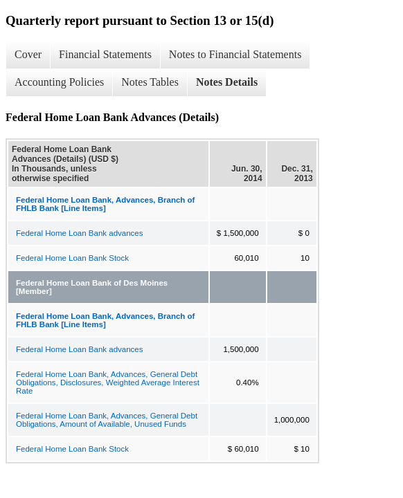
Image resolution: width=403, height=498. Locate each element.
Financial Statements (105, 54)
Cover (28, 54)
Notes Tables (150, 82)
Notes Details (227, 82)
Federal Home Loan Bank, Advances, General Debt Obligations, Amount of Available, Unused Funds (106, 420)
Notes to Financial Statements (235, 54)
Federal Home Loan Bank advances (79, 233)
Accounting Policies (59, 82)
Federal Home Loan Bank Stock (72, 258)
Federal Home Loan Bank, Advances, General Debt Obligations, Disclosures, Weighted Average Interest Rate (107, 382)
